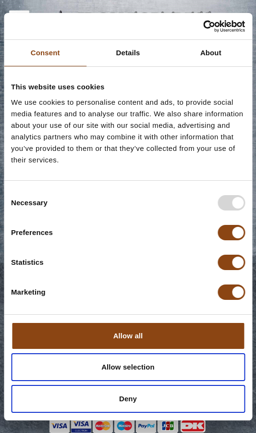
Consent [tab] (45, 53)
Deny (128, 399)
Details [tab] (128, 53)
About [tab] (210, 53)
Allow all (128, 336)
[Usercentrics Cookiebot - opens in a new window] (203, 26)
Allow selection (128, 367)
